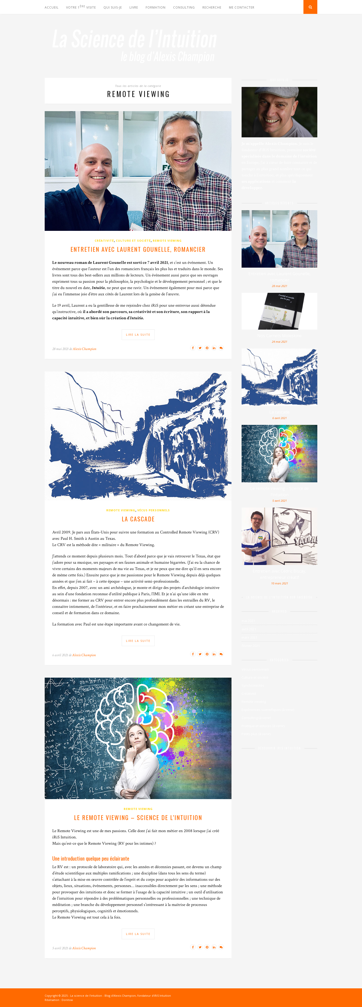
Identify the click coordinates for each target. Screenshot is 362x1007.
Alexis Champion (84, 349)
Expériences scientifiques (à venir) (268, 709)
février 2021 (251, 645)
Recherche (211, 7)
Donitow (67, 1000)
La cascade (138, 518)
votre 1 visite (81, 7)
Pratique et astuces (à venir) (263, 725)
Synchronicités (253, 685)
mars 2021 (249, 637)
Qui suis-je (113, 7)
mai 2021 (248, 620)
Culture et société (133, 240)
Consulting (184, 7)
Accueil (52, 7)
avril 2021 (249, 629)
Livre (134, 7)
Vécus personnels (153, 510)
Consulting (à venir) (256, 717)
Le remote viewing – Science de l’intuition (138, 817)
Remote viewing (167, 240)
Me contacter (241, 7)
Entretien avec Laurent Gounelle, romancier (138, 249)
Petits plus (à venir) (256, 734)
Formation (156, 7)
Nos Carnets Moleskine (279, 335)
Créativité (104, 240)
